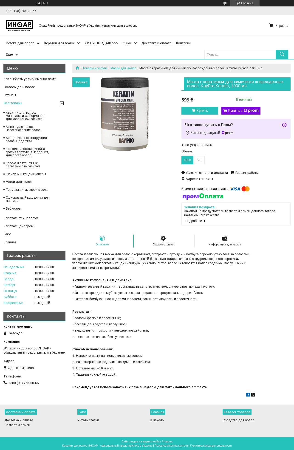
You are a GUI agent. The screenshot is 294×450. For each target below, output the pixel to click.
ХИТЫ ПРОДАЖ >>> (101, 43)
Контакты (183, 43)
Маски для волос (123, 68)
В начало (157, 420)
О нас (127, 43)
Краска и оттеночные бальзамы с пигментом (23, 164)
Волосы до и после (19, 87)
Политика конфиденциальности (211, 445)
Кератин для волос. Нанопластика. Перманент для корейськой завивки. (26, 116)
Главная (10, 242)
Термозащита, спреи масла (27, 189)
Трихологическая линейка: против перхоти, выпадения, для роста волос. (27, 152)
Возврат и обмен (17, 425)
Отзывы (9, 95)
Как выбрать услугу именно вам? (29, 79)
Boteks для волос (20, 43)
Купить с (243, 111)
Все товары (12, 103)
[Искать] (282, 54)
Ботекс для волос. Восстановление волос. (23, 128)
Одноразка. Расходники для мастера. (28, 199)
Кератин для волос (59, 43)
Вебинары (13, 208)
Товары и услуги (94, 68)
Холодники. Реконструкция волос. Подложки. (26, 139)
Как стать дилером (18, 226)
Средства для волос (238, 420)
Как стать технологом (20, 218)
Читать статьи (88, 420)
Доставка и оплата (156, 43)
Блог (7, 234)
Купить (202, 110)
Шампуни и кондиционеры (26, 174)
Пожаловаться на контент (171, 445)
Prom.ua (167, 441)
